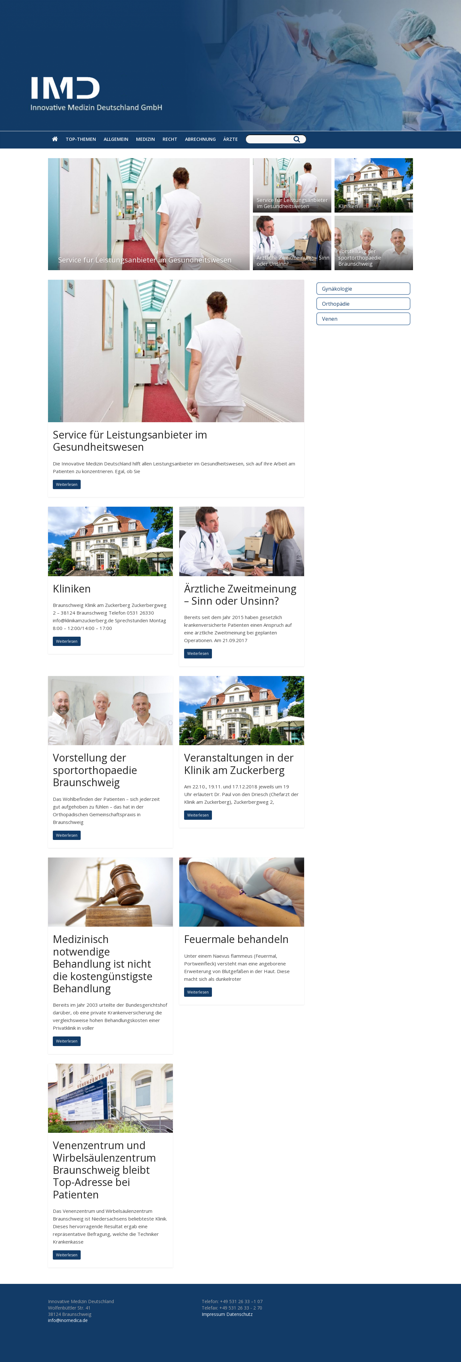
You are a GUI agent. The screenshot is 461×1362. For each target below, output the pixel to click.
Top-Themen (81, 139)
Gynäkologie (337, 288)
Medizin (145, 139)
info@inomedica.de (68, 1320)
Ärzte (230, 139)
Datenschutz (239, 1314)
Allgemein (116, 139)
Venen (329, 318)
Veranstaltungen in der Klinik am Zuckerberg (239, 764)
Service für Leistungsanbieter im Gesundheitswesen (145, 259)
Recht (170, 139)
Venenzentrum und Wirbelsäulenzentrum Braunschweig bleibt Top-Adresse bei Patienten (104, 1169)
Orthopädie (336, 303)
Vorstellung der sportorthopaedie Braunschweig (359, 257)
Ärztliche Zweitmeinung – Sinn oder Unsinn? (293, 260)
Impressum (213, 1314)
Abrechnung (200, 139)
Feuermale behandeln (236, 939)
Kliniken (348, 206)
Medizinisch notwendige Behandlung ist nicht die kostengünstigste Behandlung (102, 963)
